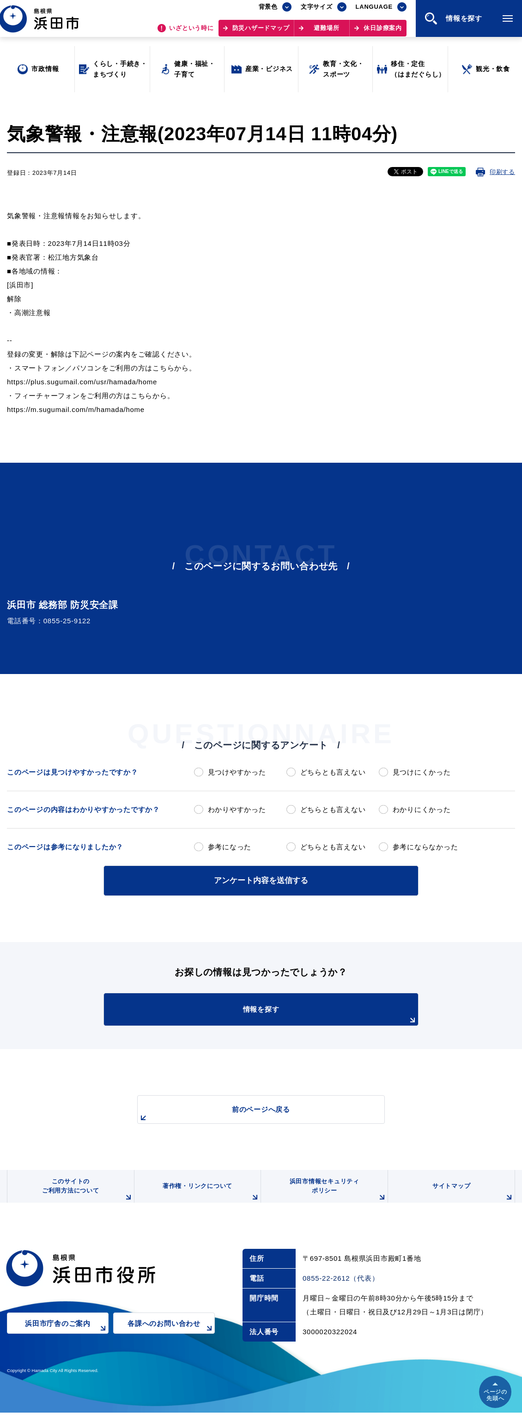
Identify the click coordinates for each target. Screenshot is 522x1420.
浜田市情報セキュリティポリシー (336, 1194)
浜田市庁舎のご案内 (67, 1336)
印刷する (502, 171)
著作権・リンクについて (209, 1197)
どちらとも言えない (333, 772)
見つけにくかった (422, 772)
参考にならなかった (425, 847)
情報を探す (284, 1013)
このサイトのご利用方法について (86, 1194)
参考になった (230, 847)
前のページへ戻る (250, 1113)
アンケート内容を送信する (261, 879)
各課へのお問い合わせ (171, 1336)
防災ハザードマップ (261, 32)
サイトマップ (472, 1197)
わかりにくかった (422, 809)
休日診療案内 (383, 32)
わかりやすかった (237, 809)
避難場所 (326, 32)
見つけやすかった (237, 772)
